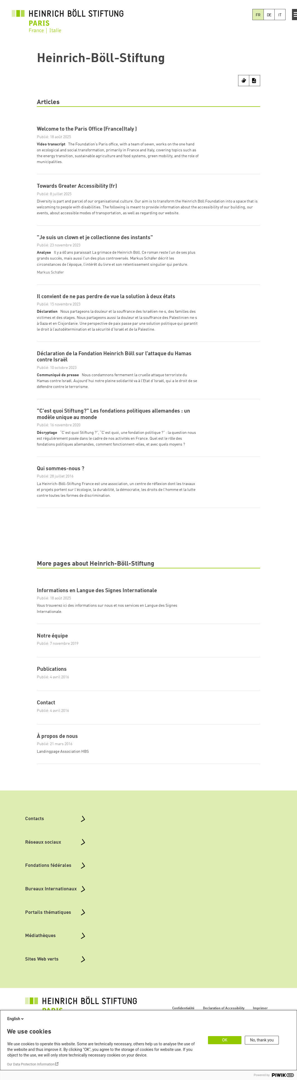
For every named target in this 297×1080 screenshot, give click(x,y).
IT (280, 15)
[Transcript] (254, 80)
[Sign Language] (243, 80)
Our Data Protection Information (30, 1064)
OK (224, 1040)
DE (269, 15)
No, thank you (262, 1040)
